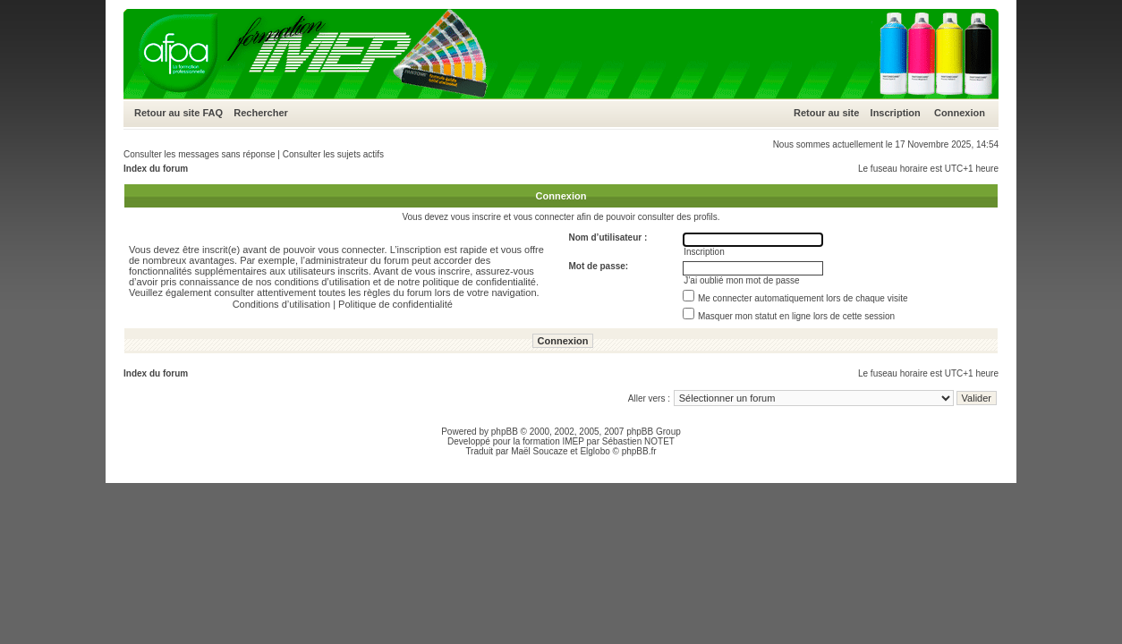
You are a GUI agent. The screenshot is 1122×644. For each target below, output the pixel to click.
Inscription (896, 112)
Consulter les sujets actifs (333, 154)
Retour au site (167, 112)
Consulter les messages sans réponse (199, 154)
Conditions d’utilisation (281, 304)
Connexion (959, 112)
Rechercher (261, 112)
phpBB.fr (639, 451)
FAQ (212, 112)
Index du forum (155, 169)
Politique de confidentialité (395, 304)
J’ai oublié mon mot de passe (742, 280)
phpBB (504, 431)
